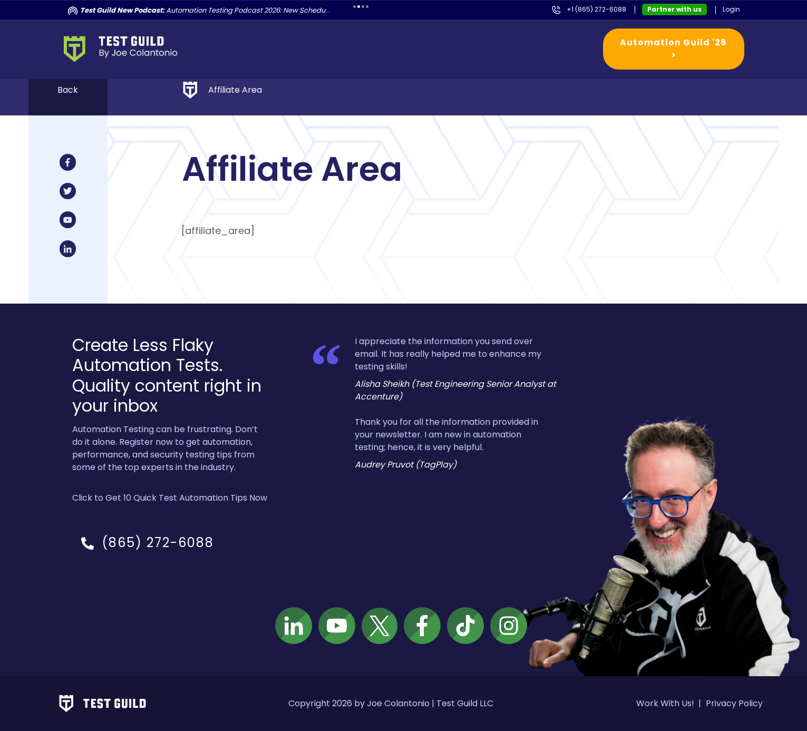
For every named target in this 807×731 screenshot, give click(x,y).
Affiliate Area (235, 90)
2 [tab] (358, 6)
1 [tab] (354, 6)
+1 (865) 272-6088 (596, 9)
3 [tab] (363, 6)
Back (67, 90)
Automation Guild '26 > (673, 48)
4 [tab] (367, 6)
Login (731, 9)
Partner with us (674, 9)
